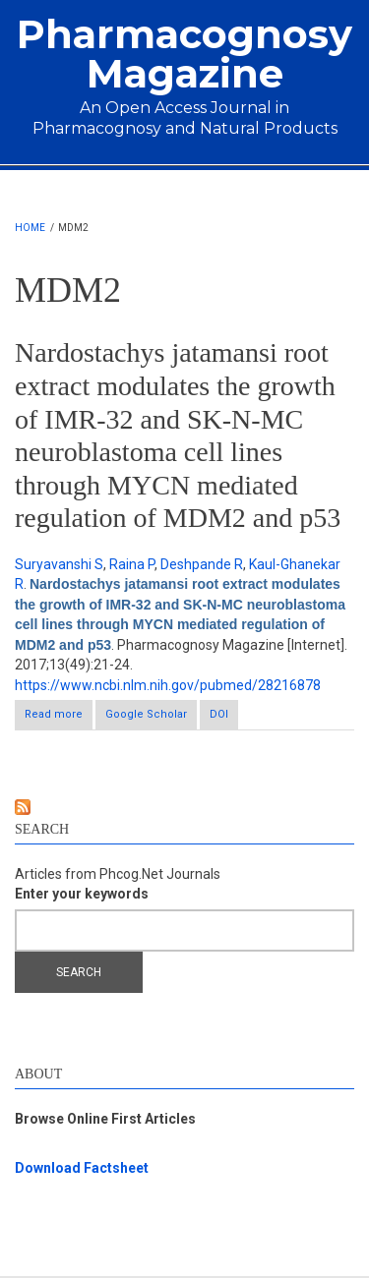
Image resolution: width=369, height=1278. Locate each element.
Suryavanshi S (59, 564)
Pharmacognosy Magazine (184, 53)
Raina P (131, 564)
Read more (58, 718)
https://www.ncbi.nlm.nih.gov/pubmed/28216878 (168, 685)
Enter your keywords (82, 893)
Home (30, 227)
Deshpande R (201, 564)
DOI (219, 714)
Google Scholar (146, 714)
